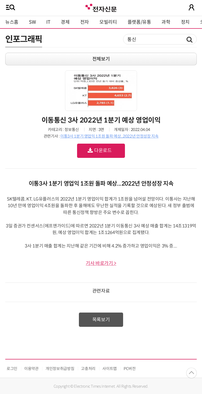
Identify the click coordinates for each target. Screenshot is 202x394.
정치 (185, 22)
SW (32, 22)
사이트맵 (109, 368)
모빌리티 (108, 22)
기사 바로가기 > (101, 263)
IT (48, 22)
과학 (165, 22)
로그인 (12, 368)
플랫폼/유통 (139, 22)
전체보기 (101, 59)
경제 (65, 22)
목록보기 (101, 320)
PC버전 (130, 368)
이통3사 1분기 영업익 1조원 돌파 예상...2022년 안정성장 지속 (109, 136)
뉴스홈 (11, 22)
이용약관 (31, 368)
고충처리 (88, 368)
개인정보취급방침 (60, 368)
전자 (84, 22)
